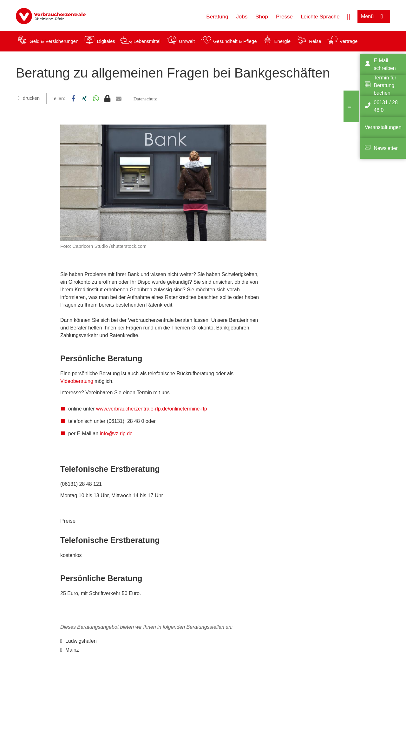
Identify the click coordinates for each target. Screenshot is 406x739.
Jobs (241, 17)
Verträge (349, 41)
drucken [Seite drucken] (31, 98)
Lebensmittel (147, 41)
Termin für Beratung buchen (385, 85)
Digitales (106, 41)
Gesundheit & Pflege (235, 41)
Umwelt (187, 41)
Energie (282, 41)
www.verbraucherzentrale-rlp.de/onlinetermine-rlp (151, 408)
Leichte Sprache (320, 17)
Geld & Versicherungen (53, 41)
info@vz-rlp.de (116, 433)
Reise (315, 41)
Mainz (72, 650)
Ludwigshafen (81, 641)
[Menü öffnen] (373, 16)
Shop (261, 17)
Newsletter (386, 148)
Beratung (217, 17)
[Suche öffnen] (348, 16)
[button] (73, 98)
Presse (284, 17)
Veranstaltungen (383, 127)
